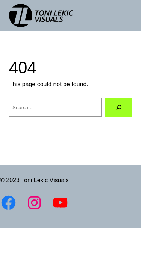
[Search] (118, 107)
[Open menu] (127, 15)
